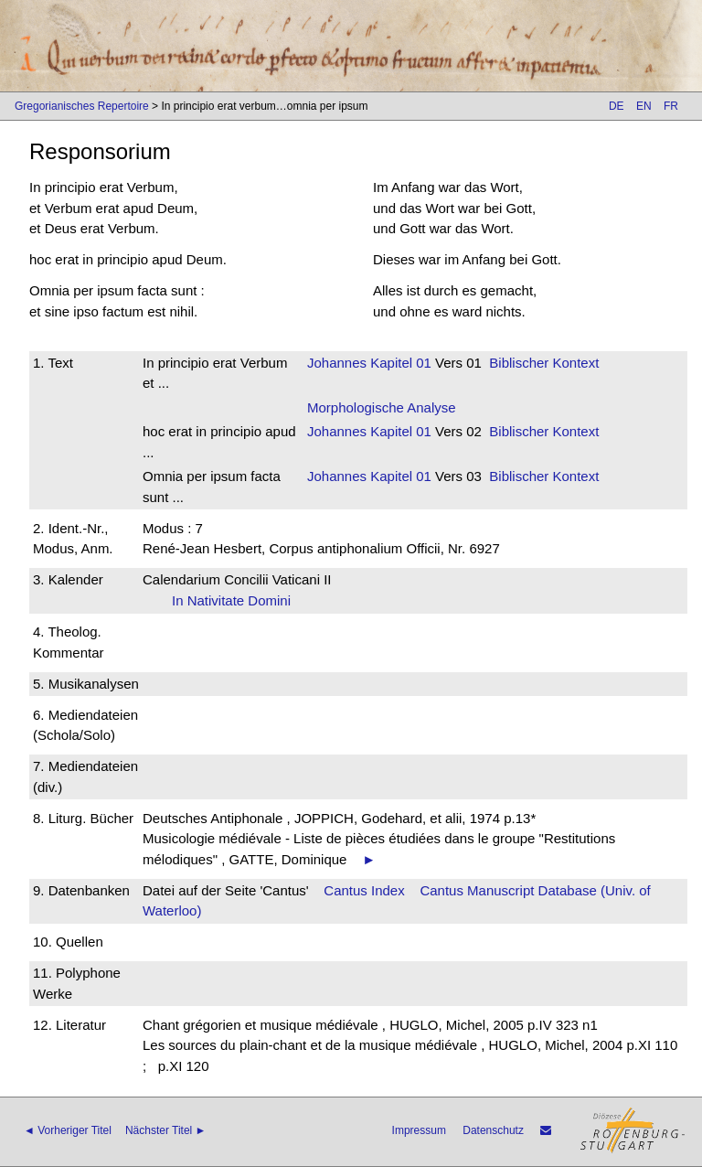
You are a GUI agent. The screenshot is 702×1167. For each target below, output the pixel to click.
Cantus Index (364, 890)
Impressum (419, 1130)
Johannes (337, 362)
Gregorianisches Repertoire (82, 106)
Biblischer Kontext (544, 362)
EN (644, 106)
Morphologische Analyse (381, 407)
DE (616, 106)
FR (671, 106)
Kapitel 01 (399, 362)
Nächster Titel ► (166, 1130)
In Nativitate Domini (237, 600)
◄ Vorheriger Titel (68, 1130)
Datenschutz (493, 1130)
